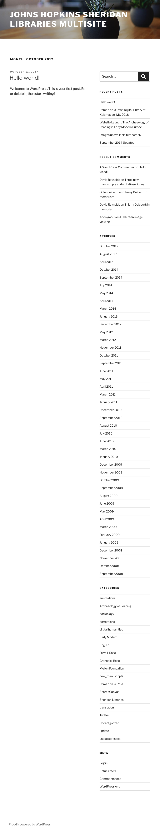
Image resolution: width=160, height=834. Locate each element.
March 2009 (108, 527)
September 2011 (111, 363)
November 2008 (111, 558)
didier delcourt (109, 192)
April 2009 (107, 519)
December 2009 (111, 464)
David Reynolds (110, 179)
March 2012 (108, 340)
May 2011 (106, 379)
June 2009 (107, 503)
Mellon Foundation (112, 668)
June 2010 (107, 441)
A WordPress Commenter (117, 167)
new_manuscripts (111, 676)
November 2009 (111, 472)
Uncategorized (109, 723)
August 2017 (108, 254)
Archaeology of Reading (115, 606)
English (104, 645)
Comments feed (110, 778)
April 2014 (106, 301)
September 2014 (111, 277)
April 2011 (106, 386)
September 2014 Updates (117, 142)
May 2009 (107, 511)
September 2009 (111, 488)
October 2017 (109, 246)
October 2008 (109, 566)
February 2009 (110, 534)
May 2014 (106, 293)
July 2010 (106, 433)
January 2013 (109, 316)
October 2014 (109, 269)
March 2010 (108, 449)
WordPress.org (110, 786)
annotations (107, 598)
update (104, 730)
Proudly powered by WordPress (30, 824)
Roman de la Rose (111, 684)
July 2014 (106, 285)
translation (107, 707)
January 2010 (109, 456)
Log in (104, 763)
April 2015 (106, 262)
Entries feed (108, 771)
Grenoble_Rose (110, 660)
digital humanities (111, 629)
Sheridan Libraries (112, 699)
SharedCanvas (109, 691)
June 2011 (106, 371)
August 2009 (109, 495)
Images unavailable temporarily (120, 135)
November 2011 (110, 347)
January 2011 (108, 402)
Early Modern (108, 637)
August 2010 (108, 425)
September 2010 (111, 418)
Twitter (104, 715)
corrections (107, 621)
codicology (107, 613)
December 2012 (110, 324)
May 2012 (106, 332)
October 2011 (109, 355)
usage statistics (110, 738)
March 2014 (108, 308)
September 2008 (111, 573)
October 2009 (109, 480)
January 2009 (109, 542)
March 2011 (108, 394)
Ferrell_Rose (108, 652)
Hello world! (24, 77)
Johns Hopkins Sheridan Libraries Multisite (69, 19)
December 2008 (111, 550)
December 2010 (111, 410)
